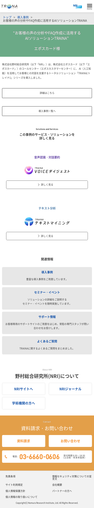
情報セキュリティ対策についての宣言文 (72, 477)
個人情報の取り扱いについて (21, 497)
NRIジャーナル (70, 388)
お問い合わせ (70, 441)
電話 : (50, 456)
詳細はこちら (47, 93)
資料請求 (23, 441)
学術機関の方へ (23, 403)
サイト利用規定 (14, 485)
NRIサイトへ (23, 388)
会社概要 (57, 485)
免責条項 (10, 476)
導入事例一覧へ (47, 111)
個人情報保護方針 (15, 491)
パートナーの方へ (62, 491)
